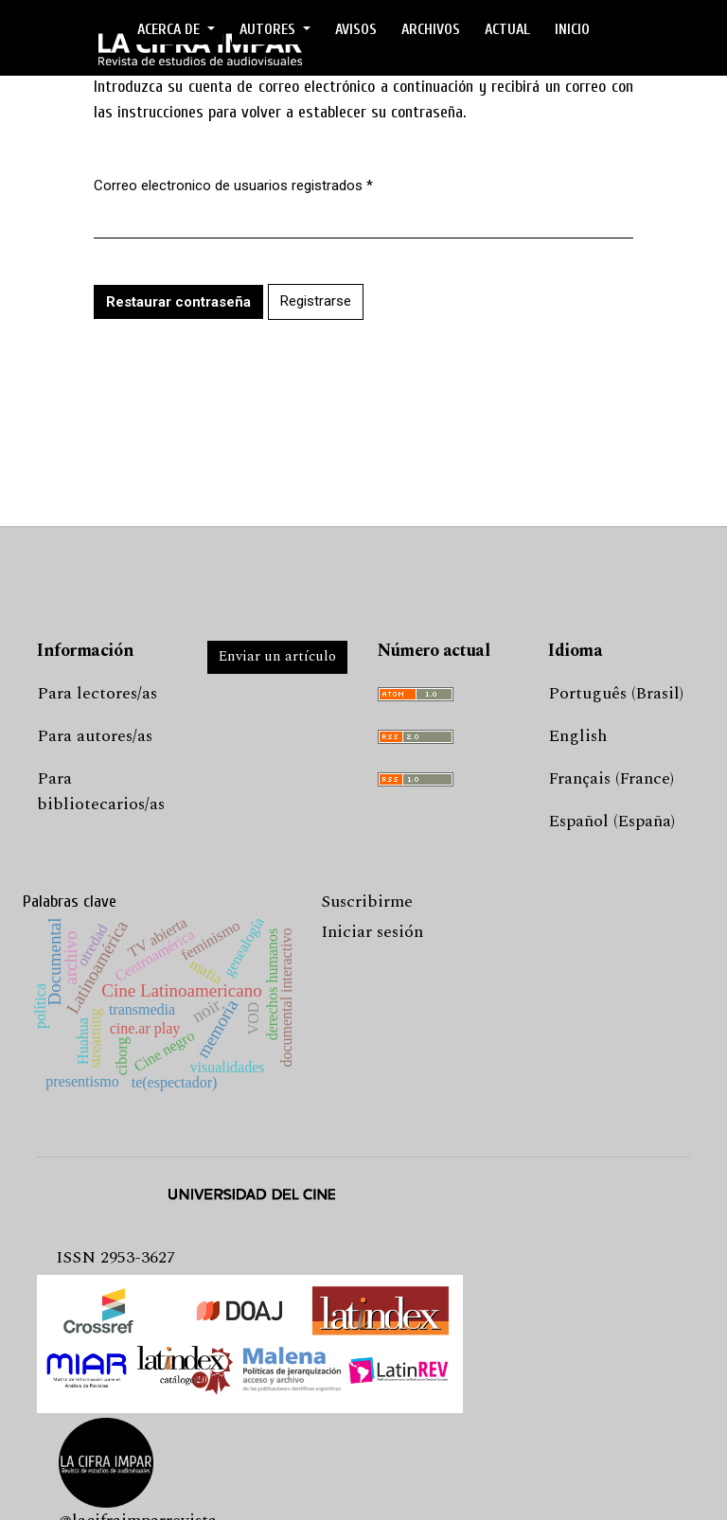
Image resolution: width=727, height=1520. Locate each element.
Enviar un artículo (277, 656)
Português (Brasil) (615, 693)
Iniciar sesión (372, 932)
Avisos (356, 29)
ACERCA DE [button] (170, 29)
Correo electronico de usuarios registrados (233, 184)
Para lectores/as (97, 693)
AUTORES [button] (269, 29)
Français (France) (611, 778)
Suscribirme (367, 901)
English (577, 736)
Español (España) (611, 821)
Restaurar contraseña (178, 301)
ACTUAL (507, 29)
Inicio (572, 29)
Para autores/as (94, 736)
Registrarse (315, 300)
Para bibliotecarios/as (101, 791)
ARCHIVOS (430, 29)
